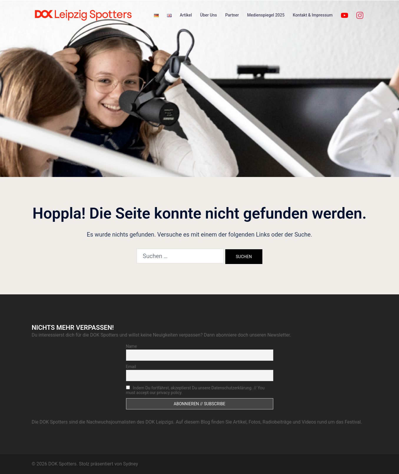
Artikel (186, 15)
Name (131, 346)
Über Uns (208, 15)
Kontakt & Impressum (312, 15)
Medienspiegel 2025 (265, 15)
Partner (232, 15)
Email (131, 366)
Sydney (130, 464)
